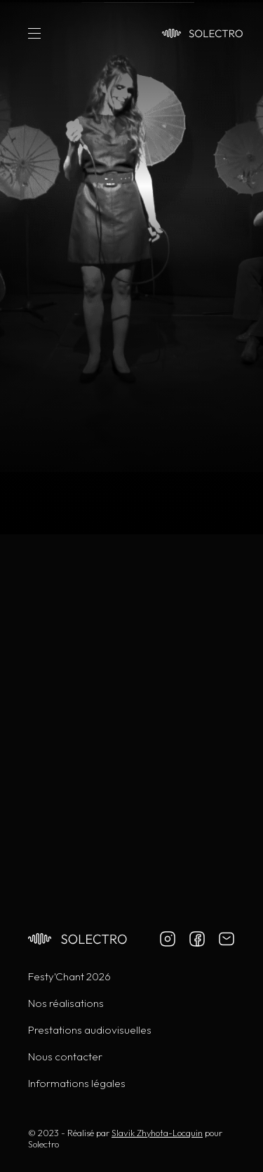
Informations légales (77, 1083)
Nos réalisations (66, 1003)
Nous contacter (65, 1056)
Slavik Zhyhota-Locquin (157, 1132)
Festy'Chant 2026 (69, 976)
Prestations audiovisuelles (89, 1029)
